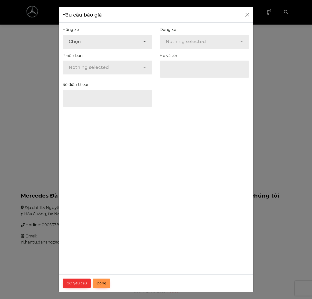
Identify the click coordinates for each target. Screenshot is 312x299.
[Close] (247, 15)
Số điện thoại (75, 84)
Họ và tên (169, 55)
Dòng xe (168, 29)
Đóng (101, 283)
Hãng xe (71, 29)
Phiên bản (73, 55)
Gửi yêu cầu (77, 283)
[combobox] (107, 42)
